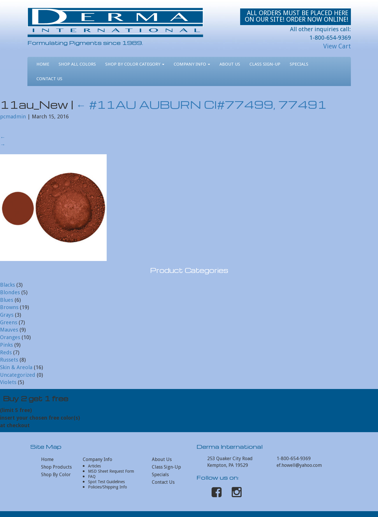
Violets (8, 382)
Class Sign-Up (264, 64)
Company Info (192, 64)
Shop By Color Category (134, 64)
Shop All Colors (77, 64)
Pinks (6, 345)
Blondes (10, 292)
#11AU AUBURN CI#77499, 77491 (201, 104)
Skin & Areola (16, 367)
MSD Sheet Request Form (111, 471)
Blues (6, 300)
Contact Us (49, 78)
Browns (9, 307)
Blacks (7, 285)
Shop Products (56, 467)
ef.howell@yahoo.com (299, 465)
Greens (8, 322)
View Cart (337, 46)
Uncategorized (17, 375)
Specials (299, 64)
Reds (6, 352)
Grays (6, 315)
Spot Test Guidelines (106, 481)
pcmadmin (13, 116)
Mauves (9, 330)
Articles (94, 466)
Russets (9, 360)
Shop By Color (56, 474)
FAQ (92, 476)
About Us (229, 64)
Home (42, 64)
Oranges (10, 337)
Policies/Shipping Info (107, 487)
